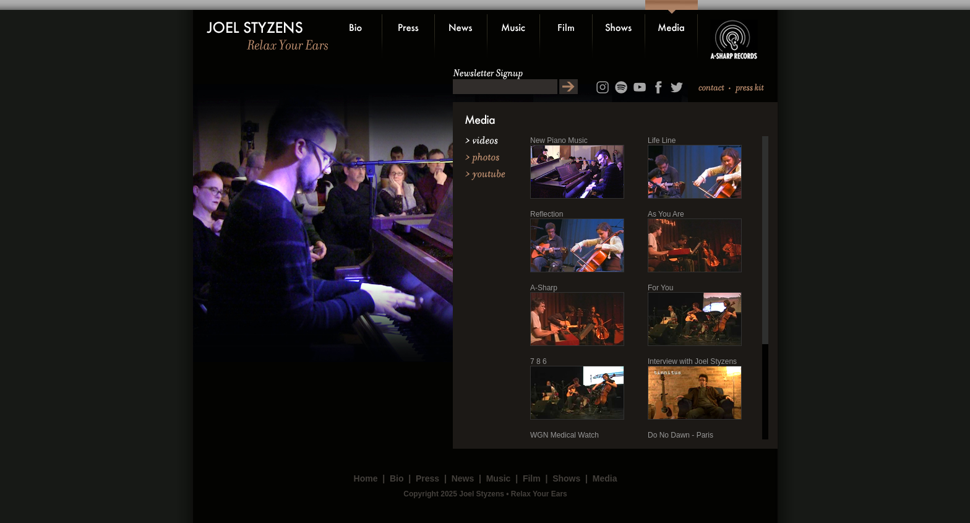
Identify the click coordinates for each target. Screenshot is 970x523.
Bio (397, 478)
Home (366, 478)
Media (605, 478)
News (463, 478)
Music (498, 478)
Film (532, 478)
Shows (566, 478)
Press (427, 478)
